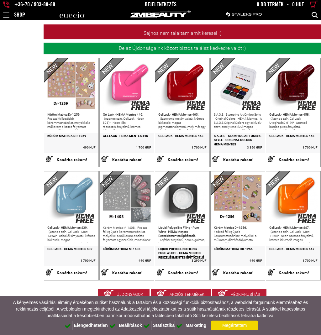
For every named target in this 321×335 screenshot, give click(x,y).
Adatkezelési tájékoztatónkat (148, 308)
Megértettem (234, 325)
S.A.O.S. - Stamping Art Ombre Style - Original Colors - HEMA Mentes (221, 149)
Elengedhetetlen (85, 325)
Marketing (190, 325)
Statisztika (158, 325)
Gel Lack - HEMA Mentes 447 (283, 266)
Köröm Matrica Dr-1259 (23, 145)
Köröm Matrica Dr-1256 (215, 266)
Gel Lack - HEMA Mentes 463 (154, 145)
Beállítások (125, 325)
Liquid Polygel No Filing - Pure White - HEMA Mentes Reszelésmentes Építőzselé (156, 270)
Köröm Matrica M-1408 (87, 266)
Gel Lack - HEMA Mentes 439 (26, 266)
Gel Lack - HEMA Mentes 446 (90, 145)
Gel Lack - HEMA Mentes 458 (283, 145)
